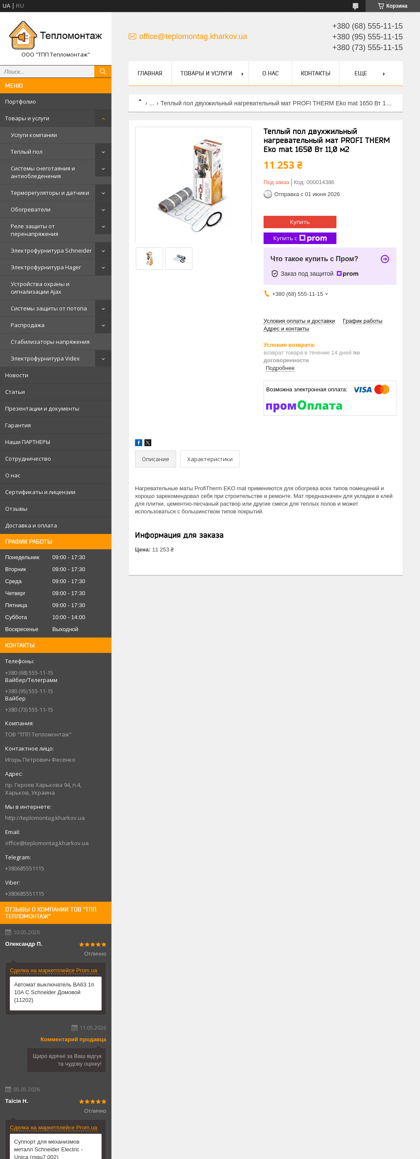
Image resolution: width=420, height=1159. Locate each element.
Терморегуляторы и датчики (50, 193)
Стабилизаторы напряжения (50, 342)
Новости (16, 375)
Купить (300, 222)
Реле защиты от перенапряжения (34, 230)
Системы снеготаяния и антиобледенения (43, 172)
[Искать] (102, 71)
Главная (150, 73)
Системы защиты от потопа (49, 308)
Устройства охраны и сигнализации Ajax (40, 287)
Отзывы (16, 508)
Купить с (300, 238)
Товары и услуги (27, 118)
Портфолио (20, 101)
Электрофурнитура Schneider (51, 250)
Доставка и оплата (31, 525)
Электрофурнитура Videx (45, 358)
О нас (12, 475)
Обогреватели (31, 209)
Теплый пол (26, 151)
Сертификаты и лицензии (40, 492)
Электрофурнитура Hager (46, 267)
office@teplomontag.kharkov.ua (47, 843)
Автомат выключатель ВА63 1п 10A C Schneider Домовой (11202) (54, 992)
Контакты (315, 73)
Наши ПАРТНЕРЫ (27, 442)
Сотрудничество (28, 458)
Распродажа (28, 325)
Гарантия (18, 425)
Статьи (15, 392)
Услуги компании (34, 135)
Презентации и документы (42, 408)
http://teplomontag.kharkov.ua (45, 818)
